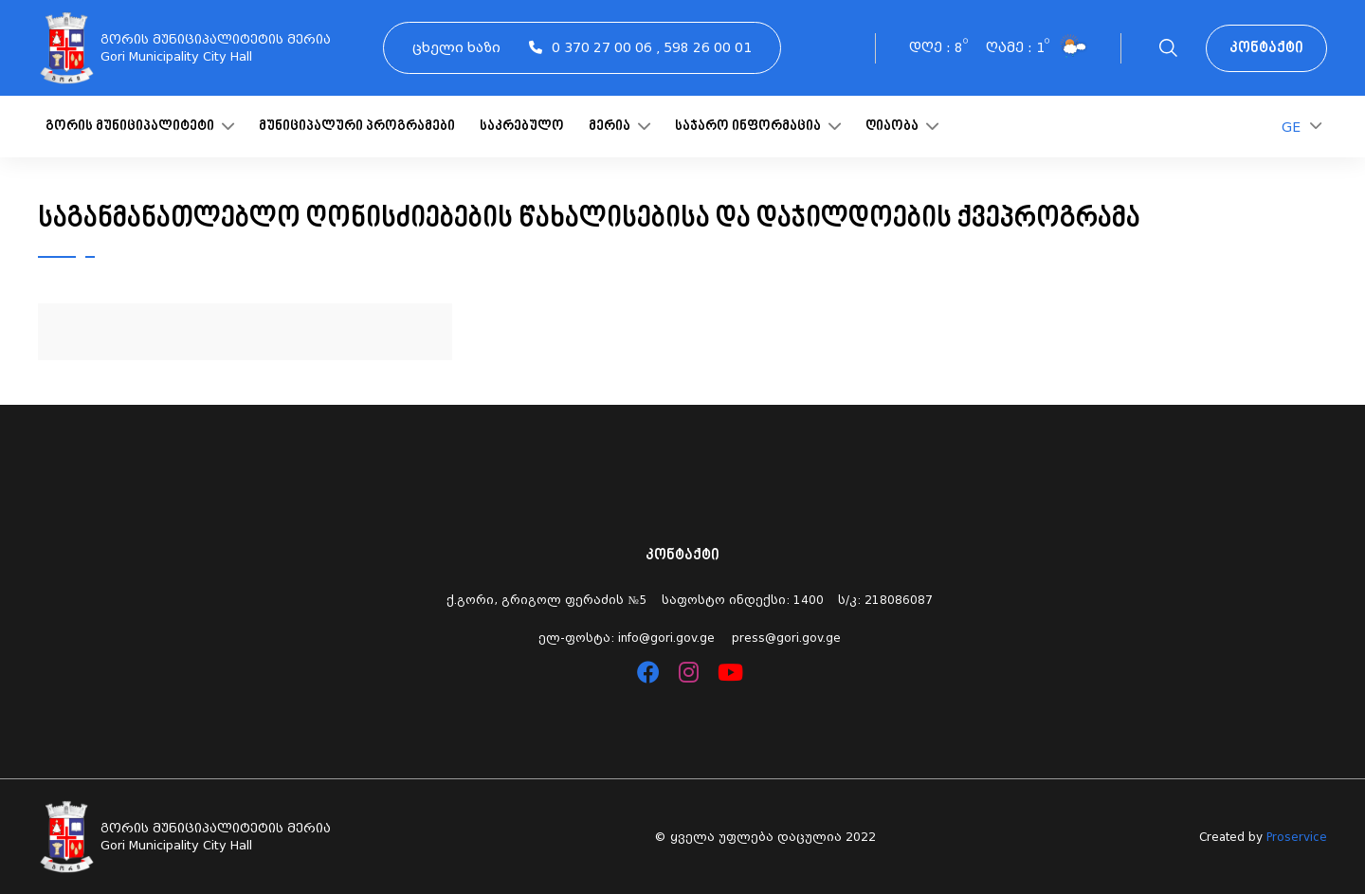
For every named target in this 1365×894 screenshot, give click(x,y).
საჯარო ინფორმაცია (758, 127)
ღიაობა (901, 127)
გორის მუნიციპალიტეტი (140, 127)
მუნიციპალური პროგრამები (357, 127)
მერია (619, 127)
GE (1301, 127)
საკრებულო (522, 127)
